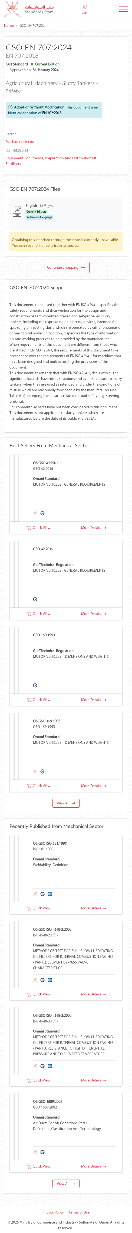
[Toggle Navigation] (123, 10)
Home (9, 25)
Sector (11, 134)
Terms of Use (79, 1212)
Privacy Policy (53, 1212)
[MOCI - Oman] (29, 10)
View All (66, 803)
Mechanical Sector (20, 141)
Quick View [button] (38, 527)
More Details (93, 527)
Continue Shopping (66, 267)
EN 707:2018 (51, 113)
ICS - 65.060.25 (17, 150)
